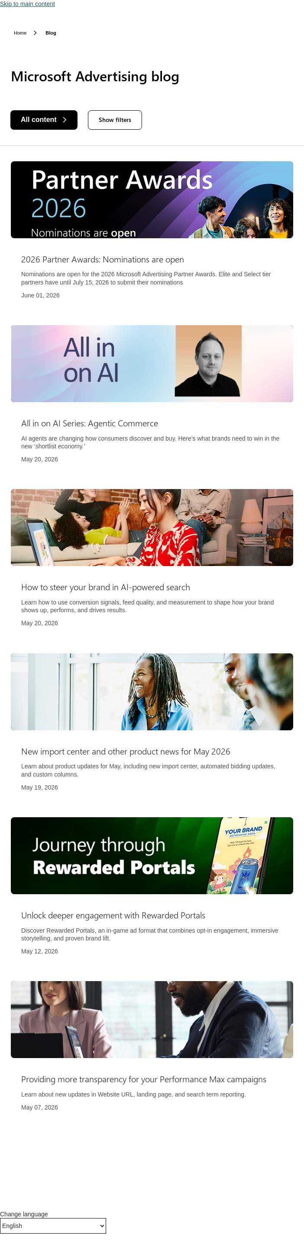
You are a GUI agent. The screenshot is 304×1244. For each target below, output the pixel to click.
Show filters (115, 119)
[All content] (44, 120)
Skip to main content (27, 3)
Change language (24, 1214)
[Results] (152, 641)
